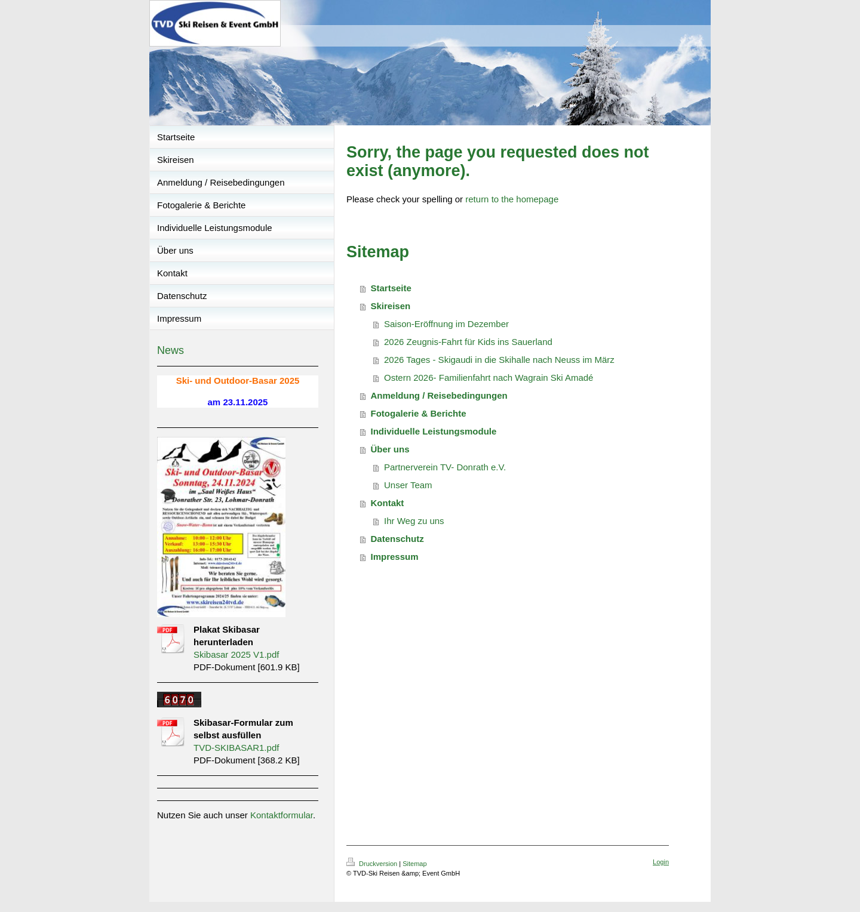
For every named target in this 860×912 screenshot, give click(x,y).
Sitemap (414, 863)
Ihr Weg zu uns (414, 521)
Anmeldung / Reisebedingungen (439, 395)
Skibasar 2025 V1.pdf (236, 654)
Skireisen (391, 306)
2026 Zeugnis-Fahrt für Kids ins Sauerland (468, 342)
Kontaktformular (281, 815)
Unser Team (408, 485)
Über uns (390, 449)
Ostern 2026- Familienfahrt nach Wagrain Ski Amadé (488, 377)
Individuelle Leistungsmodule (434, 431)
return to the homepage (511, 199)
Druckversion (372, 863)
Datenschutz (397, 539)
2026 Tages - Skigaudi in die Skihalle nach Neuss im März (499, 360)
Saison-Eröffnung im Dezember (446, 324)
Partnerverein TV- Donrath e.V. (445, 467)
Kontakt (387, 503)
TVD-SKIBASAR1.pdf (236, 747)
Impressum (395, 556)
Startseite (391, 288)
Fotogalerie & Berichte (418, 413)
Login (661, 861)
